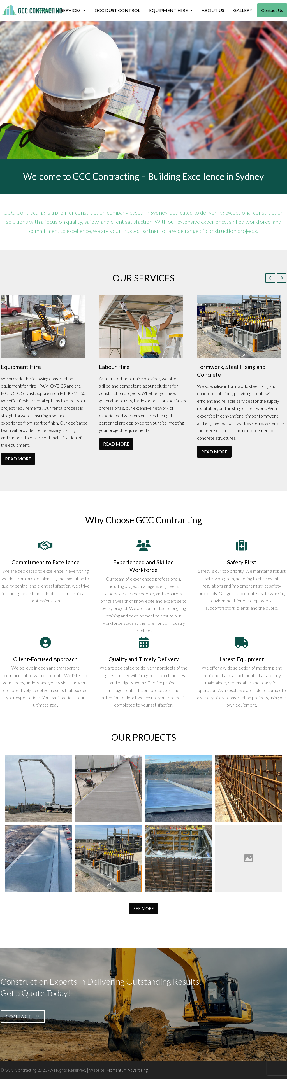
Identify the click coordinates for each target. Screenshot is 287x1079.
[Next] (281, 278)
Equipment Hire (21, 366)
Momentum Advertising (127, 1070)
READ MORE (18, 458)
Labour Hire (114, 366)
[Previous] (270, 278)
